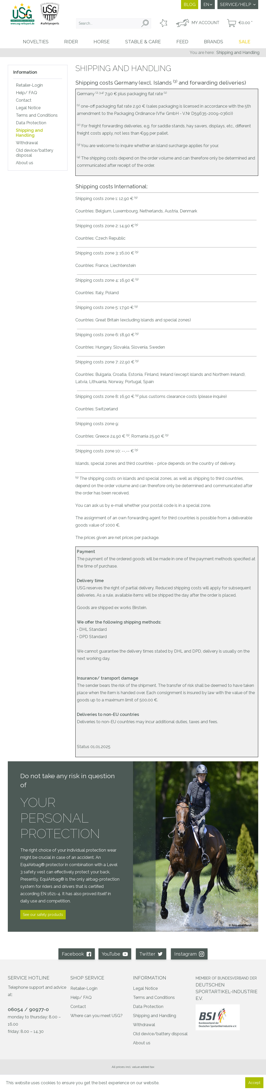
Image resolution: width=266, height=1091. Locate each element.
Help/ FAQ (26, 92)
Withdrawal (27, 142)
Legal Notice (28, 107)
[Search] (145, 23)
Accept (254, 1083)
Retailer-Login (29, 85)
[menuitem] (113, 23)
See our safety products (43, 915)
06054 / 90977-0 (28, 1009)
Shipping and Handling (29, 133)
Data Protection (31, 122)
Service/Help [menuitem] (236, 4)
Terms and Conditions (37, 115)
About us (24, 162)
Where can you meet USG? (96, 1015)
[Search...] (113, 23)
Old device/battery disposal (34, 153)
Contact (23, 100)
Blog (190, 4)
